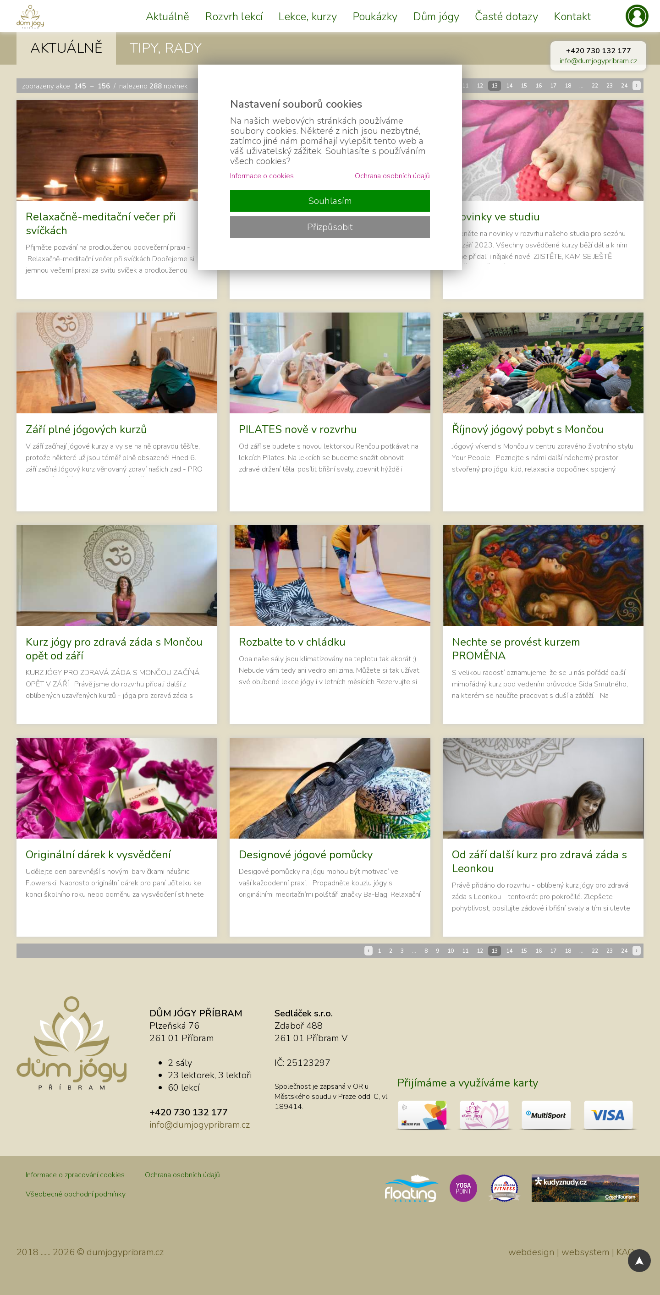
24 (624, 85)
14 (509, 85)
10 (450, 951)
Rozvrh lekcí (234, 16)
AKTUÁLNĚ (66, 48)
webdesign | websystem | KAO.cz (576, 1252)
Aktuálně (167, 16)
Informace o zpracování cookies (75, 1175)
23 (609, 85)
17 (553, 85)
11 (465, 85)
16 (538, 85)
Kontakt (572, 16)
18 (568, 85)
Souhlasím (330, 201)
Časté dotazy (506, 16)
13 (494, 85)
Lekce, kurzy (307, 16)
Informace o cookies (262, 176)
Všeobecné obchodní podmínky (76, 1194)
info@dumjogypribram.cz (598, 61)
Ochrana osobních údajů (182, 1175)
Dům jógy (436, 16)
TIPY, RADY (166, 48)
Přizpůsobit (330, 227)
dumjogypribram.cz (125, 1252)
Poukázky (374, 16)
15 (524, 85)
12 (480, 85)
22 (595, 85)
